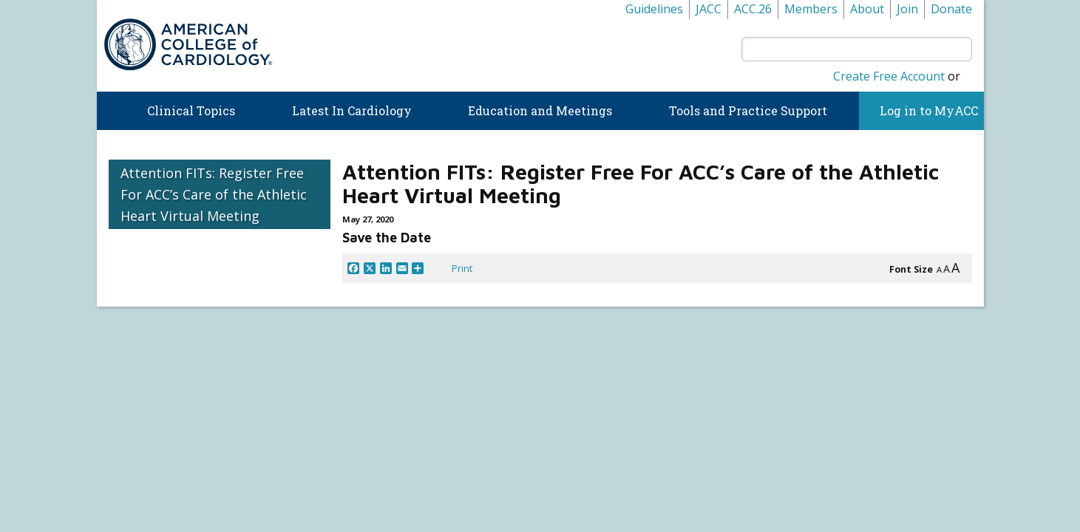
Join (907, 9)
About (867, 9)
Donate (951, 9)
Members (811, 9)
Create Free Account (889, 76)
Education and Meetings (540, 110)
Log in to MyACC (921, 110)
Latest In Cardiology (352, 110)
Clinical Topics (191, 110)
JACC (708, 9)
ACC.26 (753, 9)
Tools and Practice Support (748, 110)
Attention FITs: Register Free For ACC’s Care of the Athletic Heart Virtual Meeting (213, 194)
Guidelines (654, 9)
